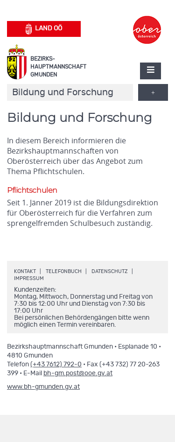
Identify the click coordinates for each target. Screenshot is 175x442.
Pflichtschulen (32, 190)
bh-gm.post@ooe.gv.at (77, 373)
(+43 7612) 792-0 (56, 364)
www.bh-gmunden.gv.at (43, 387)
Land (44, 29)
